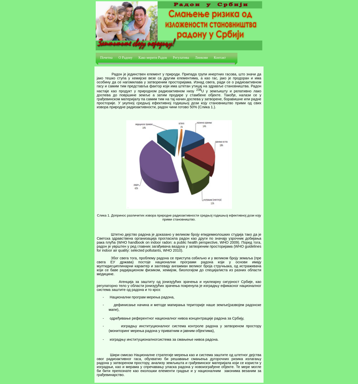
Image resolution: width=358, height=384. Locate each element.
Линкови (201, 57)
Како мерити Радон (152, 57)
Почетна (106, 57)
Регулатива (181, 57)
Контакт (220, 57)
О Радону (126, 57)
